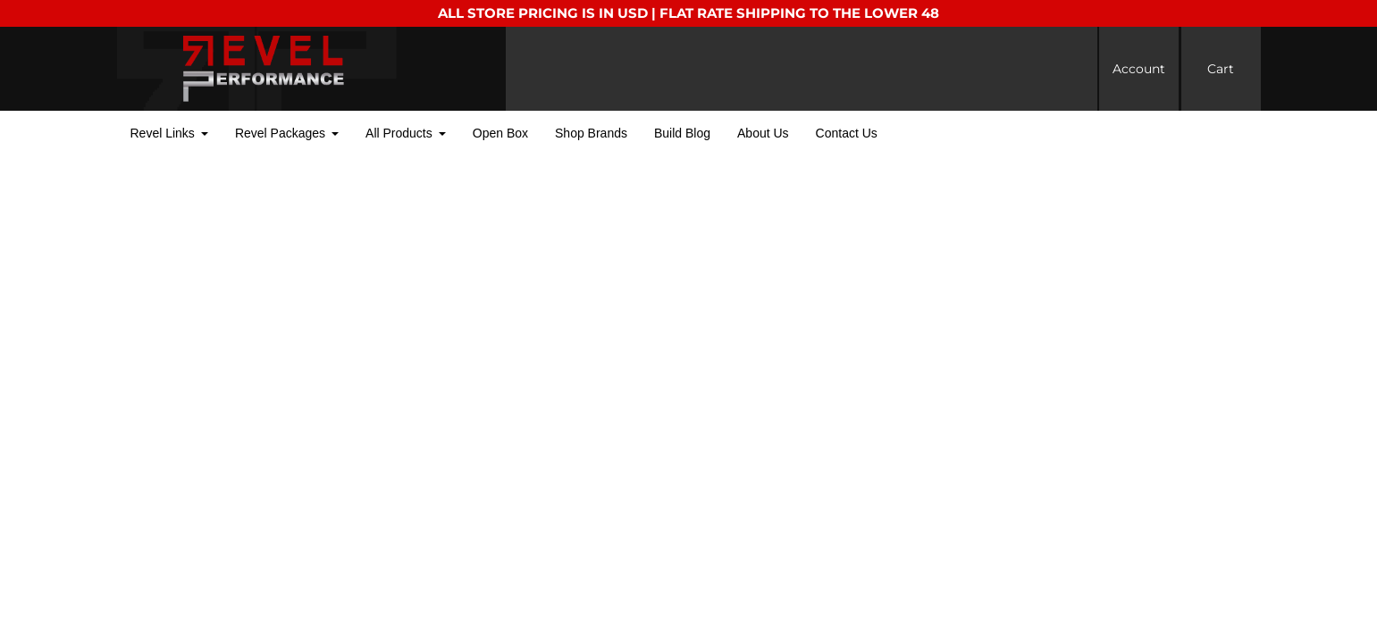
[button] (169, 133)
